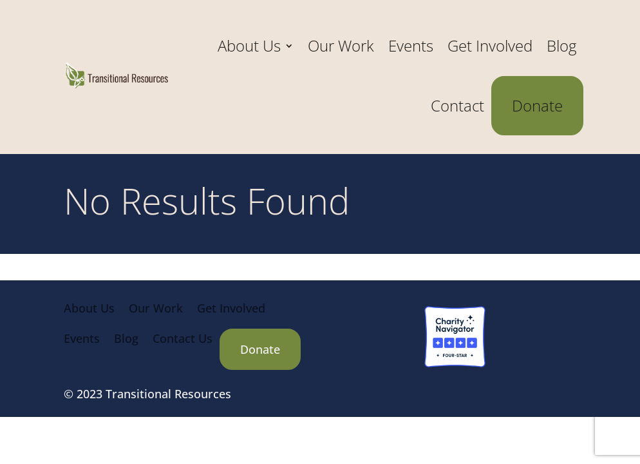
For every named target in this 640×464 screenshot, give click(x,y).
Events (410, 45)
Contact (457, 105)
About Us (249, 45)
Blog (561, 45)
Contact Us (182, 338)
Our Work (341, 45)
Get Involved (489, 45)
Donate (537, 105)
